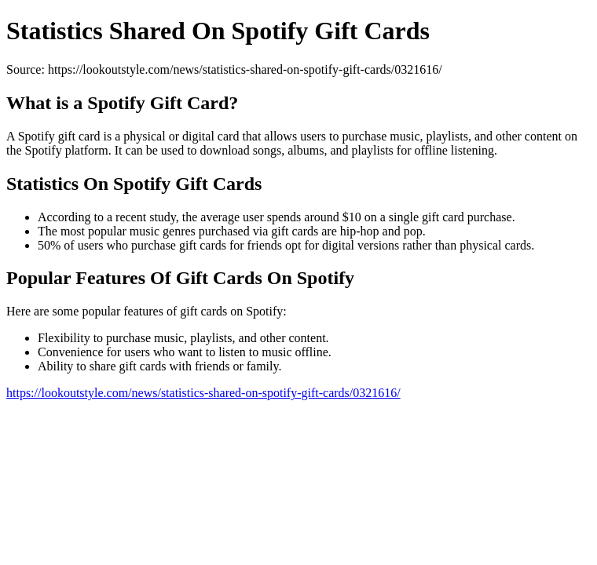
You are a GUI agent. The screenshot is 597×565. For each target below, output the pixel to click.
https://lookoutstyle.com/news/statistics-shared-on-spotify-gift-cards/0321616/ (203, 392)
